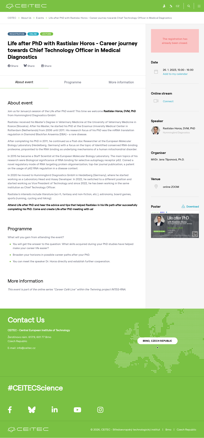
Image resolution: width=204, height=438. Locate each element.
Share (13, 65)
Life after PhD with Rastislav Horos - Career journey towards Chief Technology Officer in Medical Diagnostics (110, 17)
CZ (177, 5)
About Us (26, 17)
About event (24, 82)
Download (190, 206)
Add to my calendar (175, 73)
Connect (168, 101)
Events (40, 17)
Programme (72, 82)
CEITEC (12, 17)
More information (121, 82)
